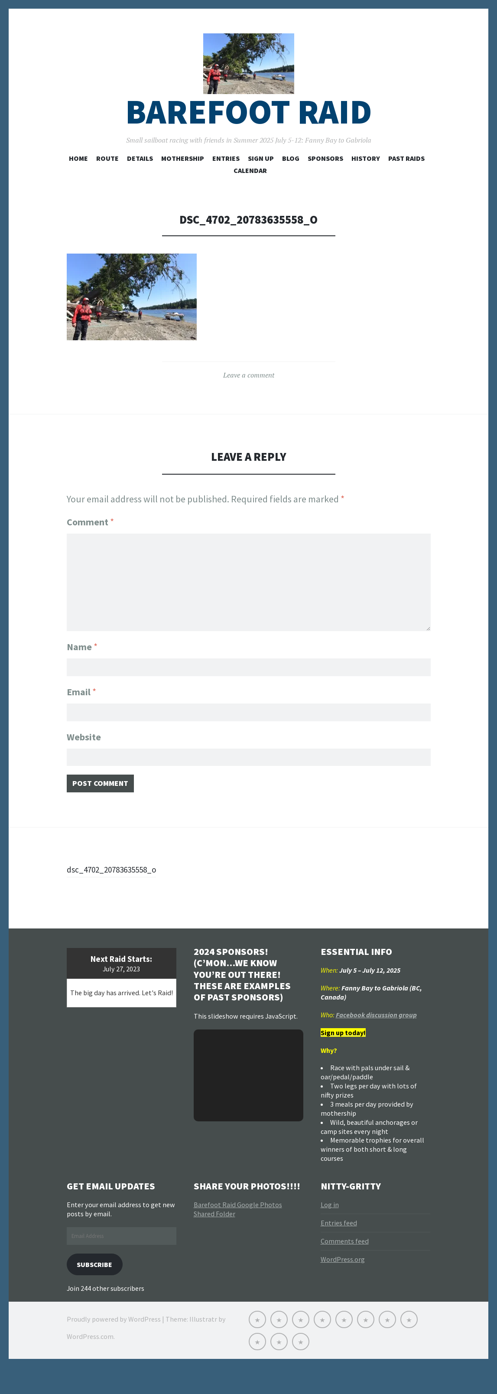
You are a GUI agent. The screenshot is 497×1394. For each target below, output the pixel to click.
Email (81, 710)
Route (107, 178)
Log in (330, 1229)
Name (82, 662)
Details (140, 178)
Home (78, 178)
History (365, 178)
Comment (90, 542)
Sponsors (325, 178)
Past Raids (406, 178)
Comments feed (345, 1266)
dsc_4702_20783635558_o (119, 894)
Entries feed (339, 1248)
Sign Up (261, 178)
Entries (226, 178)
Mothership (182, 178)
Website (84, 757)
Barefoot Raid (248, 131)
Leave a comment (248, 395)
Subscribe (98, 1290)
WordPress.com (90, 1363)
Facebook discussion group (376, 1039)
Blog (290, 178)
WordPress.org (343, 1284)
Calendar (250, 190)
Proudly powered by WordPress (114, 1346)
